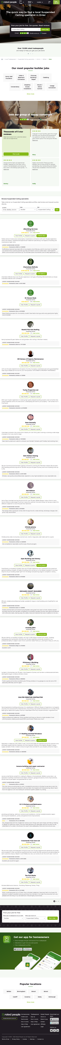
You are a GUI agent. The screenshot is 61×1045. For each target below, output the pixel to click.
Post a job (16, 154)
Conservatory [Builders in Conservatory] (15, 87)
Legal (42, 1026)
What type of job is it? (30, 915)
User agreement (25, 1026)
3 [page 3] (58, 901)
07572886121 (42, 273)
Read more (35, 140)
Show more (30, 94)
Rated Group (44, 1019)
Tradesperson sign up (9, 1018)
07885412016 (42, 740)
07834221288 (42, 634)
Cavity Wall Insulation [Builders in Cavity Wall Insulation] (8, 77)
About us (43, 1016)
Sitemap (32, 1039)
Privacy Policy (16, 1039)
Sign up (33, 1016)
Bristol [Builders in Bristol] (34, 991)
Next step (45, 29)
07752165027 (42, 565)
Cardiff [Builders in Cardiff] (15, 997)
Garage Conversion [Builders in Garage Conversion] (52, 86)
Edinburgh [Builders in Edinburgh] (52, 997)
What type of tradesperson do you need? (13, 915)
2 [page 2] (56, 901)
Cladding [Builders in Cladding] (46, 77)
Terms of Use (5, 1039)
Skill (38, 207)
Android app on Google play (27, 949)
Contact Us (40, 1039)
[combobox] (10, 209)
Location (4, 207)
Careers (43, 1021)
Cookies (25, 1039)
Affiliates (43, 1024)
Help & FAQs (24, 1024)
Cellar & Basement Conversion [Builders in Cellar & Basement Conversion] (21, 77)
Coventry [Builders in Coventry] (27, 997)
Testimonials (24, 1019)
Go (57, 209)
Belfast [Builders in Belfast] (9, 991)
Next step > (52, 918)
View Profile (18, 235)
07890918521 (42, 235)
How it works (25, 1021)
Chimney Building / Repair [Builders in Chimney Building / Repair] (33, 77)
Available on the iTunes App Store (18, 949)
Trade (21, 207)
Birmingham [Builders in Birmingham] (21, 991)
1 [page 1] (54, 901)
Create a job (24, 1016)
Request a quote (30, 235)
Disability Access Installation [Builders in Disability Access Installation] (27, 86)
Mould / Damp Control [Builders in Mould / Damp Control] (39, 86)
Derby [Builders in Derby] (40, 997)
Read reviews (36, 232)
